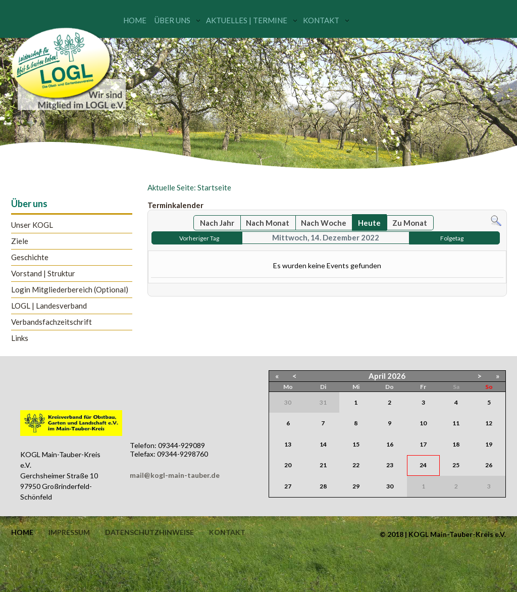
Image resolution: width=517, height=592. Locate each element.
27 (287, 486)
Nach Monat (267, 222)
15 (355, 444)
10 (423, 423)
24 (423, 465)
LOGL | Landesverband (49, 306)
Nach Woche (323, 222)
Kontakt (321, 20)
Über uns (172, 20)
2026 (396, 375)
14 (323, 444)
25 (455, 465)
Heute (369, 222)
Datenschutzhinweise (149, 532)
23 (389, 465)
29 (355, 486)
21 (323, 465)
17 (423, 444)
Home (134, 20)
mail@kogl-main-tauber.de (175, 475)
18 (455, 444)
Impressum (69, 532)
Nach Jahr (217, 222)
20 (287, 465)
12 (488, 423)
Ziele (19, 241)
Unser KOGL (32, 225)
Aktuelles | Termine (246, 20)
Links (19, 338)
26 (488, 465)
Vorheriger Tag (199, 238)
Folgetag (451, 238)
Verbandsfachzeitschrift (51, 322)
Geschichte (29, 257)
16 (389, 444)
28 (323, 486)
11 (455, 423)
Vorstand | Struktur (43, 273)
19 (488, 444)
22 (355, 465)
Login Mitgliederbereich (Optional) (69, 289)
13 (287, 444)
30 (389, 486)
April (377, 375)
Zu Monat (409, 222)
